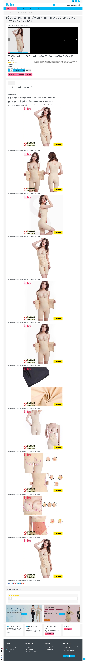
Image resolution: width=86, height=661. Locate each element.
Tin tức (8, 651)
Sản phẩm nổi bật (10, 649)
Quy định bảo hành (29, 649)
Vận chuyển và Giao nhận (31, 651)
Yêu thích (28, 70)
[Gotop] (84, 659)
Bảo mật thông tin (29, 647)
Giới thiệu (9, 646)
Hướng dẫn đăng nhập (49, 649)
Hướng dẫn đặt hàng (49, 646)
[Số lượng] (11, 70)
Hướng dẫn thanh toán (49, 647)
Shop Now (24, 614)
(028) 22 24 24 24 (50, 633)
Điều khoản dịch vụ (29, 646)
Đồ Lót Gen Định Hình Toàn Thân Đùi (25, 12)
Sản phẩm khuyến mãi (22, 8)
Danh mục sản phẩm (11, 8)
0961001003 (12, 74)
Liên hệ (40, 8)
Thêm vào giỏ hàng (20, 70)
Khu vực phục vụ (29, 652)
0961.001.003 (67, 629)
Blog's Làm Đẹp (32, 8)
